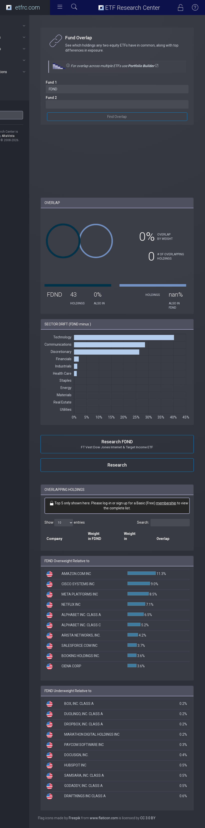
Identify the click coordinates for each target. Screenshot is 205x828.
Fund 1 (72, 82)
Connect (26, 60)
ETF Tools (26, 37)
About (26, 26)
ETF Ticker (13, 107)
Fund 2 (72, 98)
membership (108, 508)
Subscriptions (26, 72)
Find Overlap (127, 117)
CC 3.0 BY (168, 818)
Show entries (85, 522)
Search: (163, 522)
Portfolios (26, 49)
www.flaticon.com (124, 818)
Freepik (95, 818)
